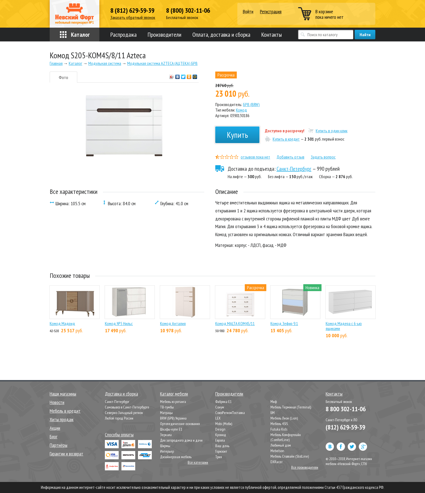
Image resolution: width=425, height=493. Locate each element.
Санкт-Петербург (294, 168)
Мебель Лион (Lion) (284, 418)
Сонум (219, 407)
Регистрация (270, 11)
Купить (237, 134)
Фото (63, 77)
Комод (241, 110)
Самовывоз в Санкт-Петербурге (127, 407)
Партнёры (58, 445)
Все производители (304, 467)
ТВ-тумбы (167, 407)
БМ (272, 412)
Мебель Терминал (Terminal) (290, 407)
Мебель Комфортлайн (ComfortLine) (285, 437)
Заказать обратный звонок (132, 17)
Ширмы (165, 445)
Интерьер (167, 451)
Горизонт (221, 451)
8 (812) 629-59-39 (132, 10)
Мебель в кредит (65, 411)
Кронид (220, 434)
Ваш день (222, 445)
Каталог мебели (174, 394)
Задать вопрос (323, 157)
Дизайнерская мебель (176, 456)
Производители (164, 34)
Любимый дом (280, 445)
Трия (218, 456)
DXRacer (276, 461)
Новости (57, 402)
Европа (220, 440)
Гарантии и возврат (66, 453)
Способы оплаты (119, 434)
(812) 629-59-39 (345, 427)
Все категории (198, 462)
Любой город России (119, 418)
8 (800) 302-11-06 (188, 10)
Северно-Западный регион (124, 412)
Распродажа (123, 34)
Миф (273, 401)
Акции (55, 428)
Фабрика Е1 (223, 401)
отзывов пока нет (255, 157)
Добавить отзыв (290, 157)
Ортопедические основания (180, 423)
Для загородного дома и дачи (181, 440)
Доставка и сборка (121, 394)
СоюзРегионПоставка (230, 412)
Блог (53, 436)
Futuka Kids (278, 429)
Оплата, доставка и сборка (221, 34)
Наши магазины (63, 394)
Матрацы (166, 412)
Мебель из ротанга (173, 401)
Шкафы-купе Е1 (171, 429)
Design (220, 429)
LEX (218, 418)
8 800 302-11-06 (346, 409)
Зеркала (166, 434)
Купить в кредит (286, 139)
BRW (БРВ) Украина (173, 418)
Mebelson (277, 450)
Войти (248, 12)
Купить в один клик (331, 130)
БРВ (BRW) (251, 104)
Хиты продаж (61, 419)
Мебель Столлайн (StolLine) (289, 456)
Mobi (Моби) (223, 423)
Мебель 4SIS (279, 423)
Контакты (271, 34)
